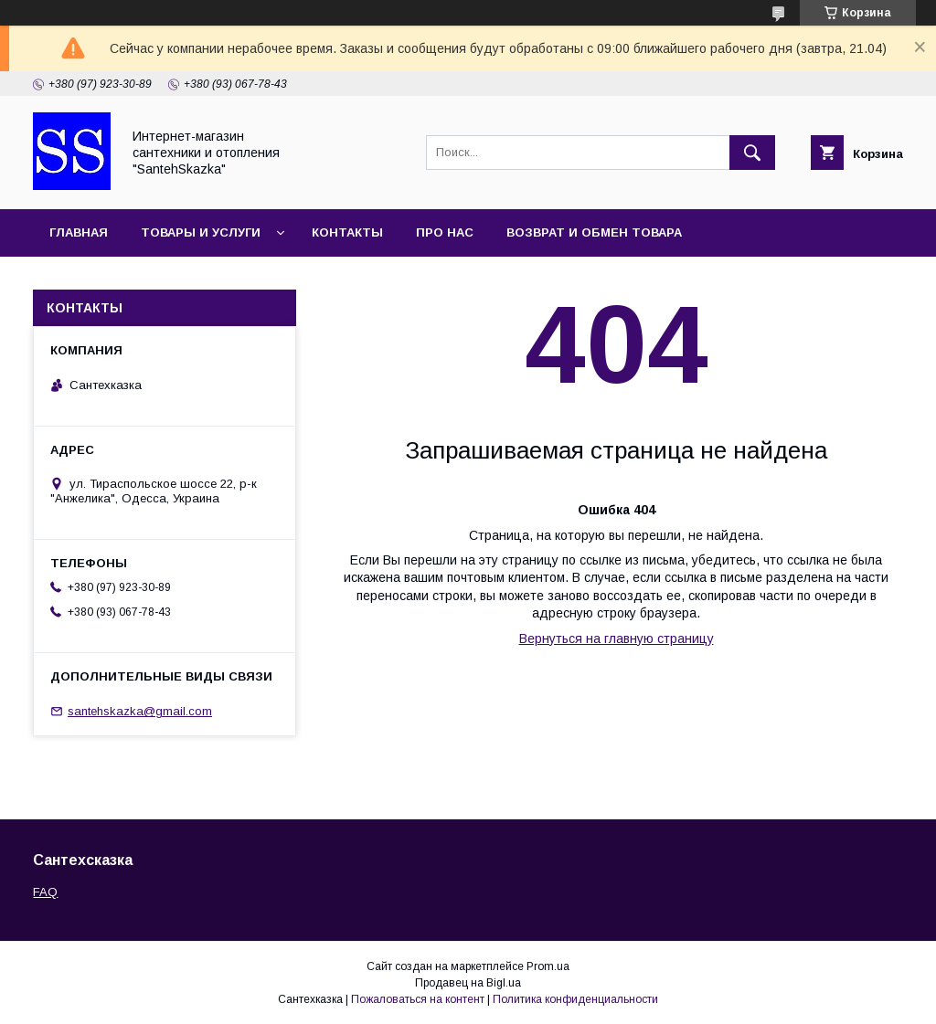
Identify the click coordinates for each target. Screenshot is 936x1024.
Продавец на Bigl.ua (468, 982)
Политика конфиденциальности (575, 999)
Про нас (444, 232)
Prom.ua (547, 966)
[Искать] (752, 152)
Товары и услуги (201, 232)
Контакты (347, 232)
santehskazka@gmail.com (140, 711)
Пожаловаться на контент (417, 999)
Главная (78, 232)
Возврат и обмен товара (594, 232)
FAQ (45, 892)
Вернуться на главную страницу (616, 638)
